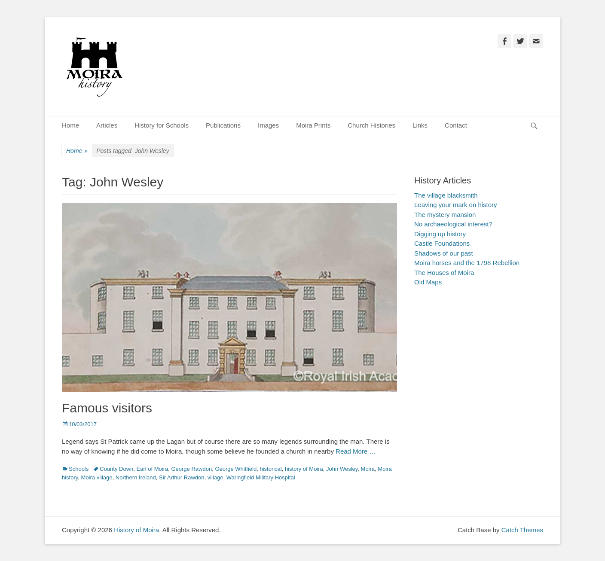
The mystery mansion (445, 214)
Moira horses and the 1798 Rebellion (466, 262)
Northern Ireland (136, 477)
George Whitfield (236, 469)
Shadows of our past (443, 253)
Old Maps (428, 282)
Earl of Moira (152, 469)
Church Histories (371, 125)
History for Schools (161, 125)
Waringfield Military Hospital (260, 477)
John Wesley (342, 469)
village (215, 477)
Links (420, 125)
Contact (456, 125)
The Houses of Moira (444, 272)
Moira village (97, 477)
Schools (79, 469)
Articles (106, 125)
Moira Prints (313, 125)
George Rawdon (191, 469)
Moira (368, 469)
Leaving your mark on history (455, 204)
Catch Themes (522, 530)
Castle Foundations (442, 243)
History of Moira (136, 530)
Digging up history (440, 234)
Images (268, 125)
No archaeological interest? (453, 224)
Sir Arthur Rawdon (182, 477)
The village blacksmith (446, 195)
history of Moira (304, 469)
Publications (223, 125)
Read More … (356, 451)
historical (270, 469)
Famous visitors (107, 408)
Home (70, 125)
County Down (116, 469)
